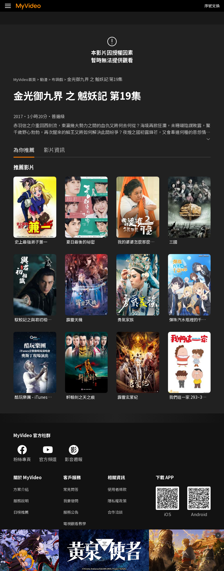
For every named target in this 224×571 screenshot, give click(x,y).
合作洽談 (120, 516)
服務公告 (72, 516)
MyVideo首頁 (26, 79)
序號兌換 (212, 5)
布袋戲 (63, 79)
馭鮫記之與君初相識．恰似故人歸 (32, 320)
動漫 (48, 79)
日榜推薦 (22, 516)
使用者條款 (122, 491)
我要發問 (72, 504)
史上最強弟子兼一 (32, 242)
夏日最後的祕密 (81, 242)
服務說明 (22, 504)
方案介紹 (22, 491)
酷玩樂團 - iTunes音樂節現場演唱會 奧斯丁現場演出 (32, 398)
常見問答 (72, 491)
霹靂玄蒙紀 (128, 398)
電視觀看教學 (76, 528)
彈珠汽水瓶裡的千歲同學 (186, 320)
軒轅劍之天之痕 (81, 398)
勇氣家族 (126, 320)
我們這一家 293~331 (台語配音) (188, 398)
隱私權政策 (122, 504)
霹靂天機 (75, 320)
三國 (173, 242)
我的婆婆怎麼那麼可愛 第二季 (135, 242)
